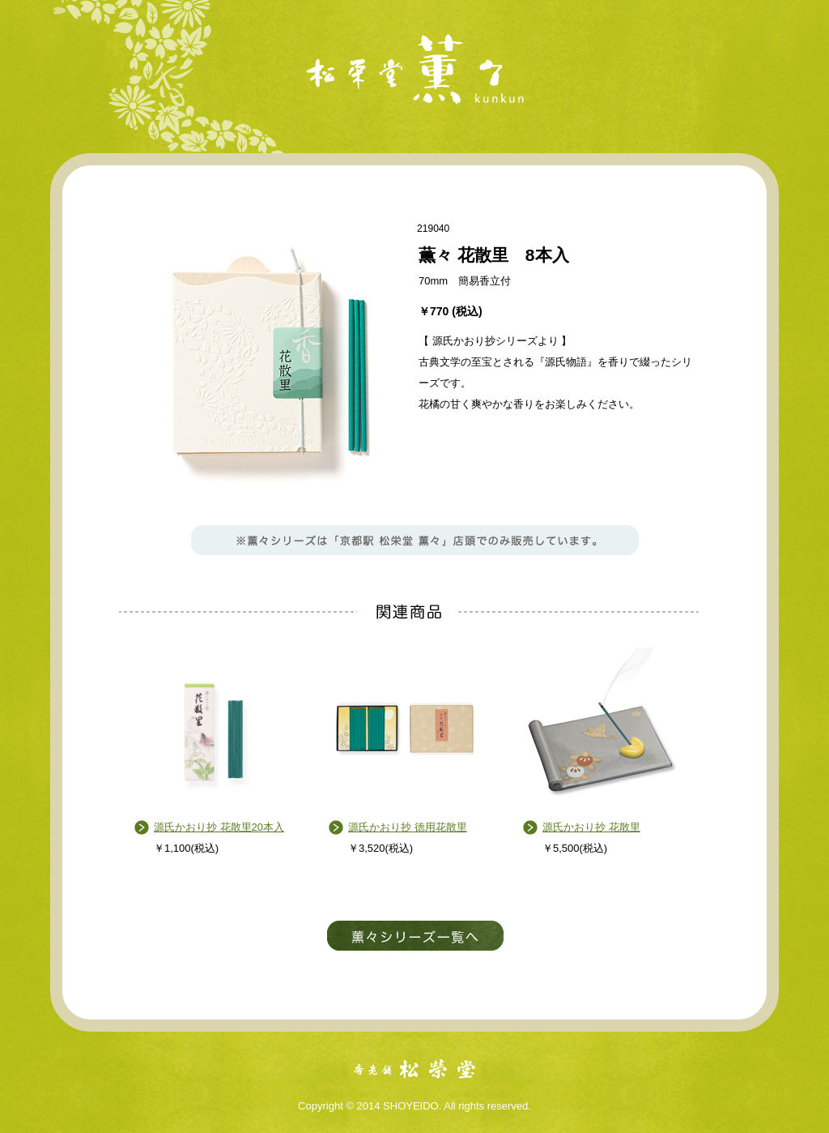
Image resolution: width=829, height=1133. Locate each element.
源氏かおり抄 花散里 (591, 827)
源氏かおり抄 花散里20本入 (219, 827)
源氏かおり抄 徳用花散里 (407, 827)
